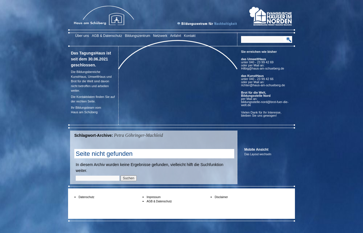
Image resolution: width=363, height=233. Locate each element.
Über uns (82, 36)
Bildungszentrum (137, 36)
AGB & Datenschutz (107, 36)
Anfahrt (175, 36)
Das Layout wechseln (257, 154)
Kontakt (190, 36)
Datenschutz (86, 197)
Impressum (154, 197)
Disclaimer (221, 197)
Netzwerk (160, 36)
